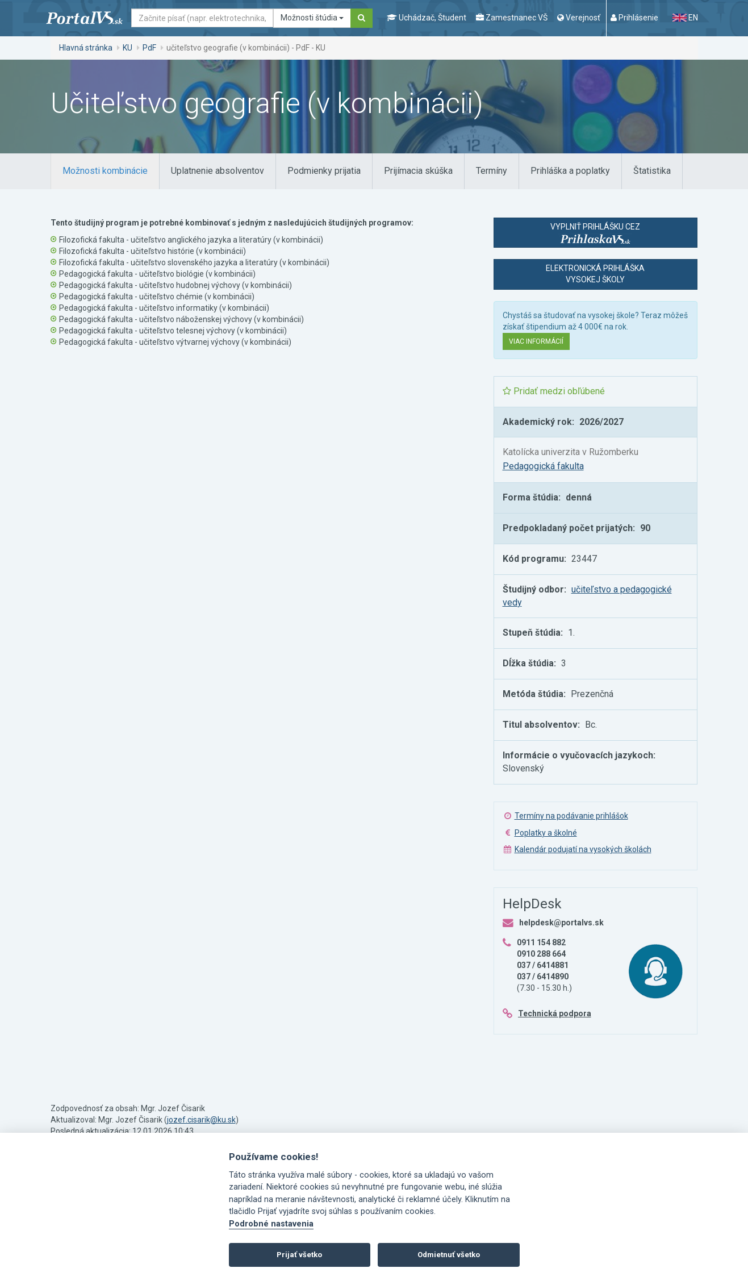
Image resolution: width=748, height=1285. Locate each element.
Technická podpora (554, 1013)
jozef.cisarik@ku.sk (201, 1119)
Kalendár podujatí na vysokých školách (583, 849)
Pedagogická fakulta (543, 466)
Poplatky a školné (546, 832)
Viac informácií (536, 341)
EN (684, 17)
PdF (149, 47)
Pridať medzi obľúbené (554, 391)
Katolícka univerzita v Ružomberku (570, 452)
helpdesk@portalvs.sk (561, 922)
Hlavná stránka (85, 47)
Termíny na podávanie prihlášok (571, 815)
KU (127, 47)
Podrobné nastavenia (271, 1224)
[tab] (105, 171)
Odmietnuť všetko (448, 1254)
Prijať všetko (299, 1254)
